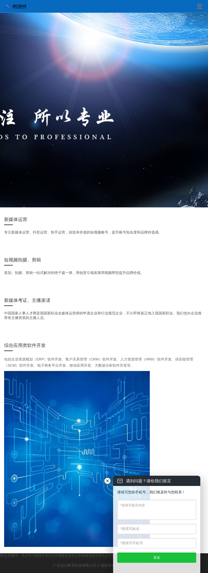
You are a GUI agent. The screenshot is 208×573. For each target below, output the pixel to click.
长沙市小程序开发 (35, 555)
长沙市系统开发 (60, 555)
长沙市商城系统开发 (87, 555)
